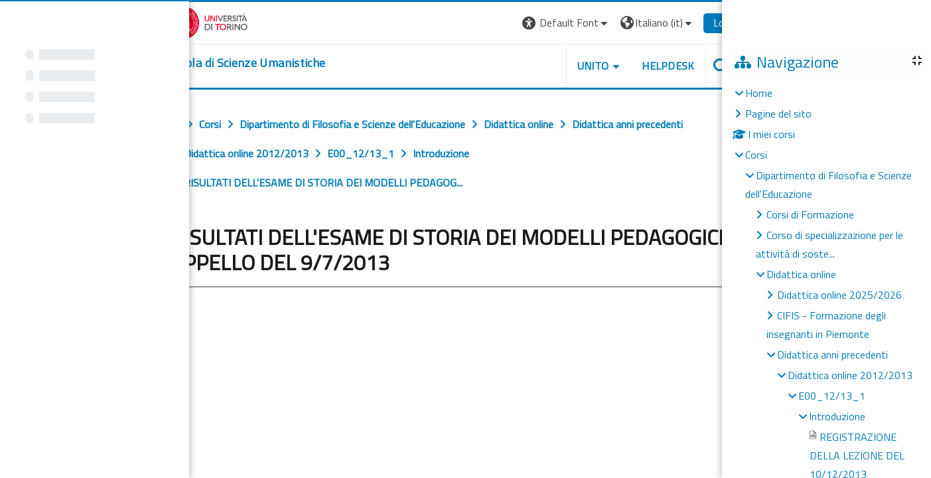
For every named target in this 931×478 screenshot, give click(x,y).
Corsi (756, 155)
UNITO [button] (698, 66)
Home (758, 93)
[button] (672, 23)
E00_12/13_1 (831, 396)
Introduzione (837, 416)
